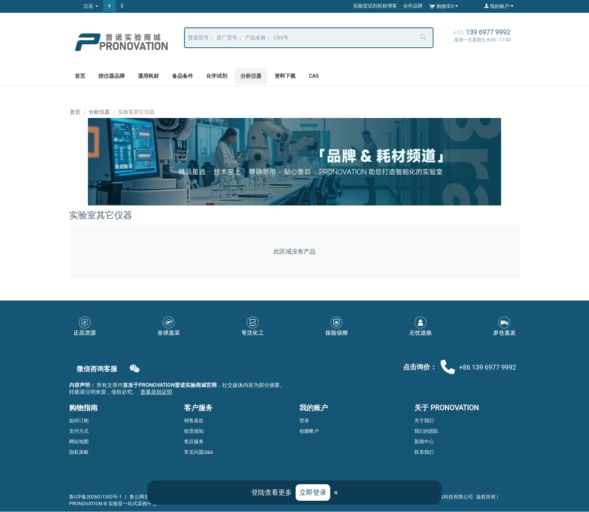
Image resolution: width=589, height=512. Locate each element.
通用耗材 (148, 76)
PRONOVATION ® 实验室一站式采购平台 (113, 504)
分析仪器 (250, 76)
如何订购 (79, 421)
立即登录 (312, 492)
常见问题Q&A (198, 452)
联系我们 (424, 452)
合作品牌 (413, 6)
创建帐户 (309, 431)
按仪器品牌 (111, 76)
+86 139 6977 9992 (478, 367)
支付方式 (79, 431)
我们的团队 (426, 431)
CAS (314, 76)
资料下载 (285, 76)
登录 (304, 421)
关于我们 (424, 421)
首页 (80, 76)
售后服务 (194, 442)
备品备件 (182, 76)
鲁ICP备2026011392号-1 (95, 497)
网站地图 (79, 442)
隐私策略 (79, 452)
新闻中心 (424, 442)
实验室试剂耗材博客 (375, 6)
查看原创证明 (156, 392)
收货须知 (194, 431)
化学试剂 (216, 76)
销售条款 (194, 421)
